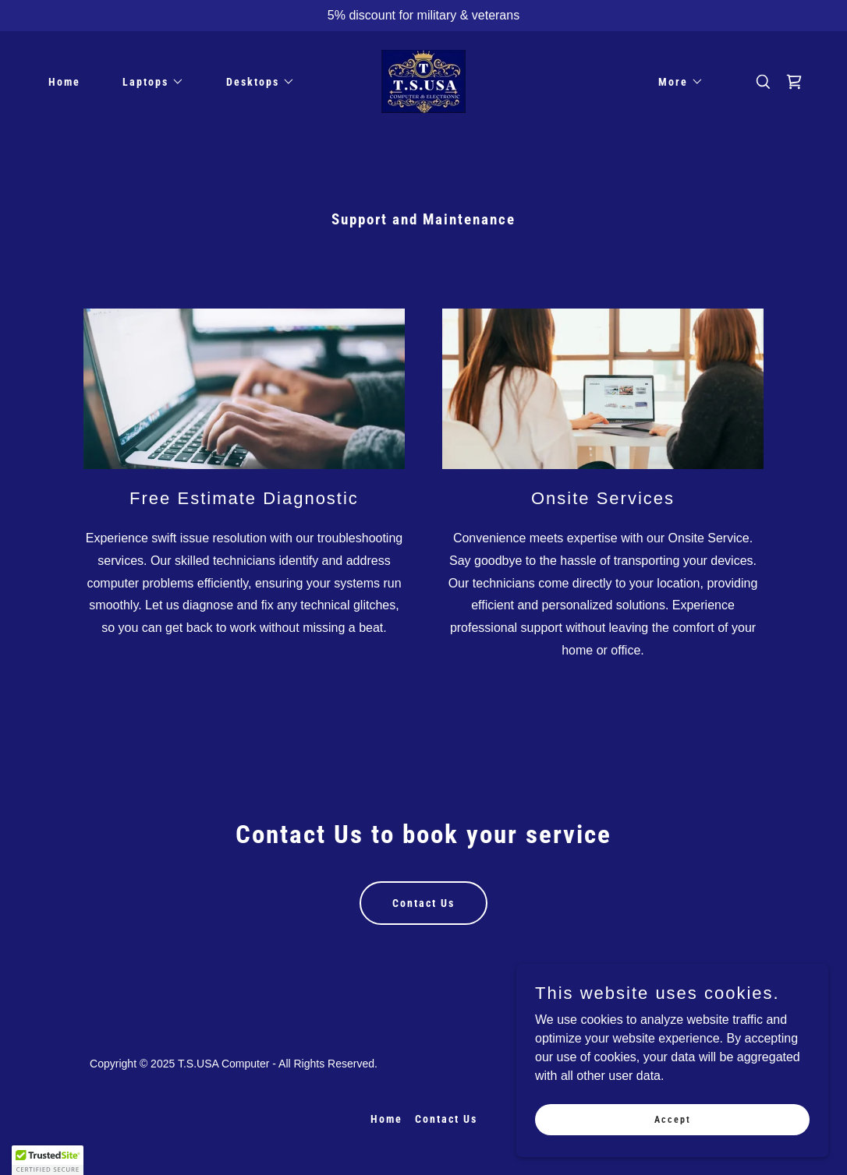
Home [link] (64, 82)
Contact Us (423, 903)
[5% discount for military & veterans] (423, 15)
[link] (423, 80)
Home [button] (386, 1119)
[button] (148, 81)
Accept (672, 1118)
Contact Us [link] (446, 1119)
